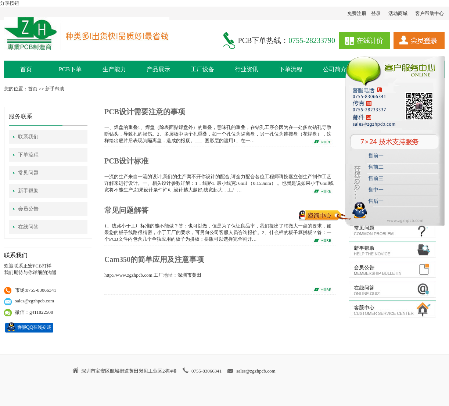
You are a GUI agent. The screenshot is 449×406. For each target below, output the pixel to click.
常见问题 (28, 173)
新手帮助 (54, 88)
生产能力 (114, 69)
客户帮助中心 (429, 13)
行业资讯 (246, 69)
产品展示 (158, 69)
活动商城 (397, 13)
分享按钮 (9, 3)
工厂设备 (202, 69)
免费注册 (356, 13)
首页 (26, 69)
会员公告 (28, 209)
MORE (323, 240)
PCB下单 (70, 69)
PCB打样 (42, 266)
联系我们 (28, 137)
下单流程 (290, 69)
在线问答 (28, 227)
